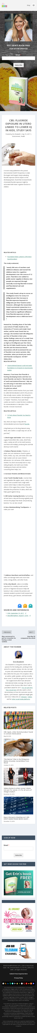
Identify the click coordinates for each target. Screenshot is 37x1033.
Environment (16, 136)
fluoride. (27, 424)
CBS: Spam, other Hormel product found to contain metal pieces (18, 733)
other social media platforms (21, 699)
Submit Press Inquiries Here (19, 974)
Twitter (30, 697)
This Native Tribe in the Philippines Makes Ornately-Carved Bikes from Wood (16, 761)
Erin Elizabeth (16, 134)
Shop (28, 5)
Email (18, 55)
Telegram (24, 697)
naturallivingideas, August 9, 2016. (17, 615)
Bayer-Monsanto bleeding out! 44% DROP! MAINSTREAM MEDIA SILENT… (17, 818)
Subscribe (18, 65)
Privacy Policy (18, 978)
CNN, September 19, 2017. (15, 613)
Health (23, 136)
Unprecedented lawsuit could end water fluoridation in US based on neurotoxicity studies (20, 368)
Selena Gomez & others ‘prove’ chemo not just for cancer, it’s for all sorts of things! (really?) (18, 790)
